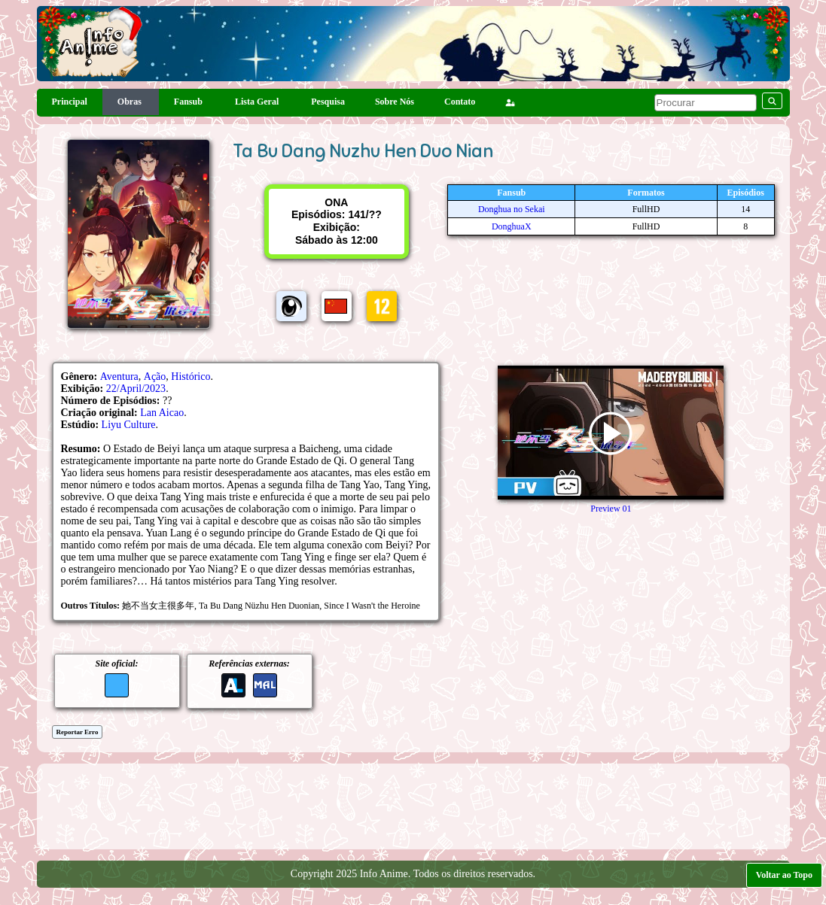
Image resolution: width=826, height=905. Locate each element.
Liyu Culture (129, 424)
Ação (155, 376)
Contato (459, 101)
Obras (130, 101)
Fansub (189, 101)
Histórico (190, 376)
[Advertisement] (413, 805)
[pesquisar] (705, 102)
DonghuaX (512, 226)
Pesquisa (328, 101)
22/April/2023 (136, 388)
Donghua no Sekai (511, 209)
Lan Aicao (162, 412)
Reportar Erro (77, 732)
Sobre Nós (394, 101)
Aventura (119, 376)
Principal (69, 101)
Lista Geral (258, 101)
